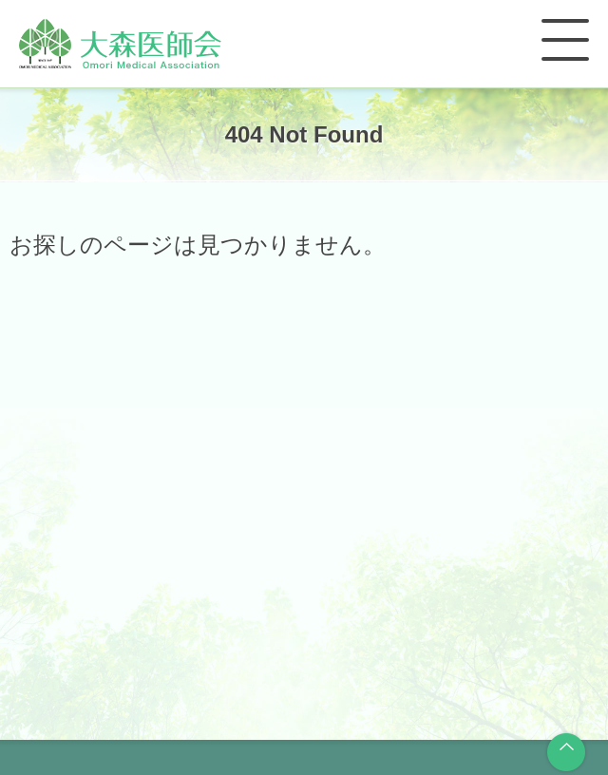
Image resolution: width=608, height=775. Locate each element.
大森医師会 (120, 43)
